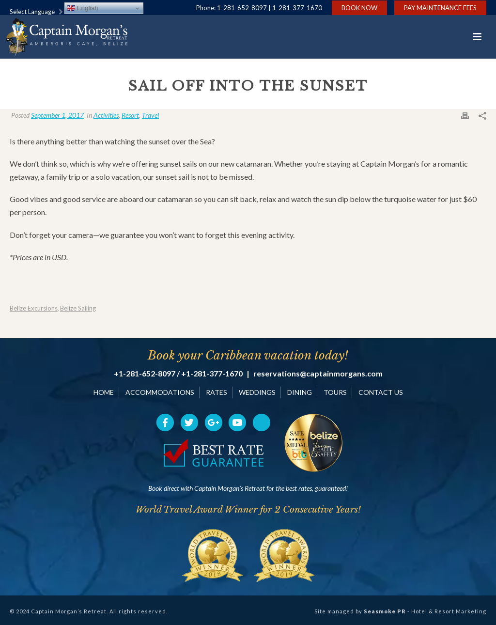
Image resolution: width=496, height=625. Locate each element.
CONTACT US (380, 392)
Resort (130, 115)
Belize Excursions (34, 308)
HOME (103, 392)
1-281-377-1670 (297, 8)
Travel (150, 115)
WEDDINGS (257, 392)
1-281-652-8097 (242, 8)
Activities (106, 115)
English (82, 8)
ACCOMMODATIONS (159, 392)
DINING (299, 392)
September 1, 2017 (57, 115)
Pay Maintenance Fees (440, 8)
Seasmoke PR (385, 611)
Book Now (359, 8)
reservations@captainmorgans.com (318, 373)
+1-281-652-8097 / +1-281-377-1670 (178, 373)
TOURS (335, 392)
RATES (216, 392)
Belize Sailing (78, 308)
